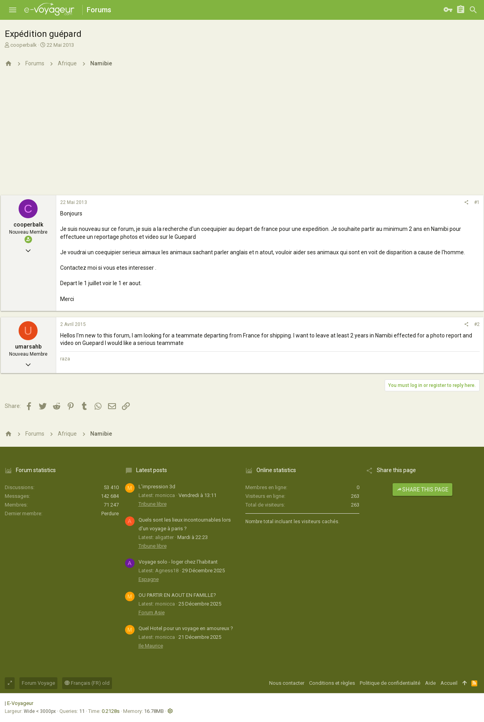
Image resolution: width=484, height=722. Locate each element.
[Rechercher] (473, 10)
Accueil (448, 683)
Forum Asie (152, 612)
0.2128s (111, 711)
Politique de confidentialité (390, 683)
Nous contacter (286, 683)
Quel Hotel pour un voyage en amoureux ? (186, 628)
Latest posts (151, 470)
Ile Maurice (151, 646)
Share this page (422, 489)
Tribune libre (153, 504)
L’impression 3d (157, 487)
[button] (13, 10)
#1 (477, 202)
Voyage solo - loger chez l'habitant (178, 562)
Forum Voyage (38, 683)
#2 (477, 324)
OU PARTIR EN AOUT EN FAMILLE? (177, 595)
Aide (430, 683)
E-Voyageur (20, 703)
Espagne (149, 579)
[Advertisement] (242, 135)
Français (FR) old (87, 683)
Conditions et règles (332, 683)
